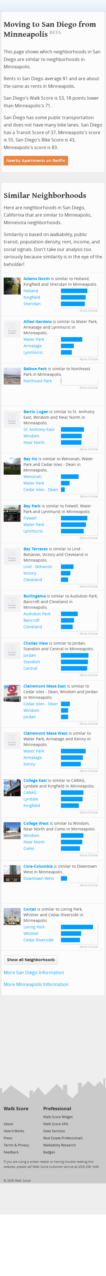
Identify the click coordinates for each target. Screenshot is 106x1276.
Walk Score (16, 1108)
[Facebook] (15, 1116)
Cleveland (32, 579)
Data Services (54, 1131)
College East (35, 780)
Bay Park (32, 506)
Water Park (33, 339)
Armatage (32, 346)
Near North (34, 442)
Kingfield (31, 297)
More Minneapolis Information (36, 984)
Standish (31, 662)
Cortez (29, 909)
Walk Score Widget (58, 1117)
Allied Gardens (37, 321)
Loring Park (34, 927)
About (8, 1124)
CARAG (29, 792)
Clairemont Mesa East (44, 686)
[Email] (24, 1116)
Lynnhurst (33, 352)
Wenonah (32, 476)
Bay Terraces (35, 549)
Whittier (31, 933)
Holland (30, 291)
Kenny (29, 764)
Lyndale (30, 799)
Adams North (36, 278)
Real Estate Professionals (63, 1138)
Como (28, 848)
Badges (49, 1152)
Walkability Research (59, 1145)
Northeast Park (37, 381)
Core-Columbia (38, 866)
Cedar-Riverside (38, 940)
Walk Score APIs (55, 1124)
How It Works (14, 1131)
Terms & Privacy (16, 1145)
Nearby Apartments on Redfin (36, 160)
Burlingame (34, 596)
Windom (31, 436)
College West (36, 823)
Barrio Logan (35, 411)
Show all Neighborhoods (31, 959)
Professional (57, 1108)
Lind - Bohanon (37, 566)
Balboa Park (35, 369)
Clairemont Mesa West (45, 733)
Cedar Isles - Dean (40, 489)
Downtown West (38, 878)
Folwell (29, 518)
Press (8, 1138)
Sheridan (32, 304)
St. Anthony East (38, 429)
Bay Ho (30, 459)
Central (30, 668)
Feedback (11, 1152)
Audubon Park (36, 614)
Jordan (29, 655)
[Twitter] (7, 1116)
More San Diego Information (34, 972)
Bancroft (31, 620)
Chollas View (35, 643)
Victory (29, 573)
